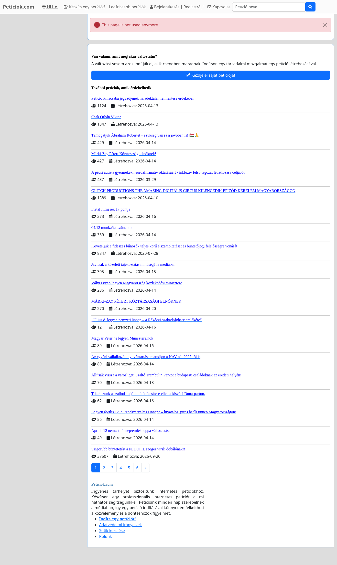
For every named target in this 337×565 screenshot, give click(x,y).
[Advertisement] (39, 87)
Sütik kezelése (112, 530)
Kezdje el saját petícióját (210, 75)
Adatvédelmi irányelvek (120, 524)
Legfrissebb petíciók (127, 7)
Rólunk (105, 536)
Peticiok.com (18, 6)
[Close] (325, 25)
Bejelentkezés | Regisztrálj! (177, 7)
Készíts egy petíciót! (84, 7)
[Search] (268, 6)
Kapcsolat (218, 7)
